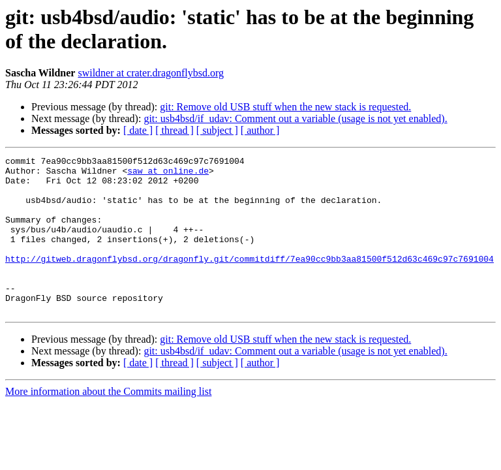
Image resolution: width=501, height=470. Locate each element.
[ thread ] (174, 130)
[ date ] (138, 130)
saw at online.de (168, 174)
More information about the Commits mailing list (108, 422)
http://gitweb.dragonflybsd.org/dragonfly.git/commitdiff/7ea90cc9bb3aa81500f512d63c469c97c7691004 (249, 280)
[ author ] (260, 130)
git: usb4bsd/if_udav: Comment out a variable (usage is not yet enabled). (295, 118)
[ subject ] (217, 130)
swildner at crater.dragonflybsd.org (151, 72)
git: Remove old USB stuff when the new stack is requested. (285, 106)
